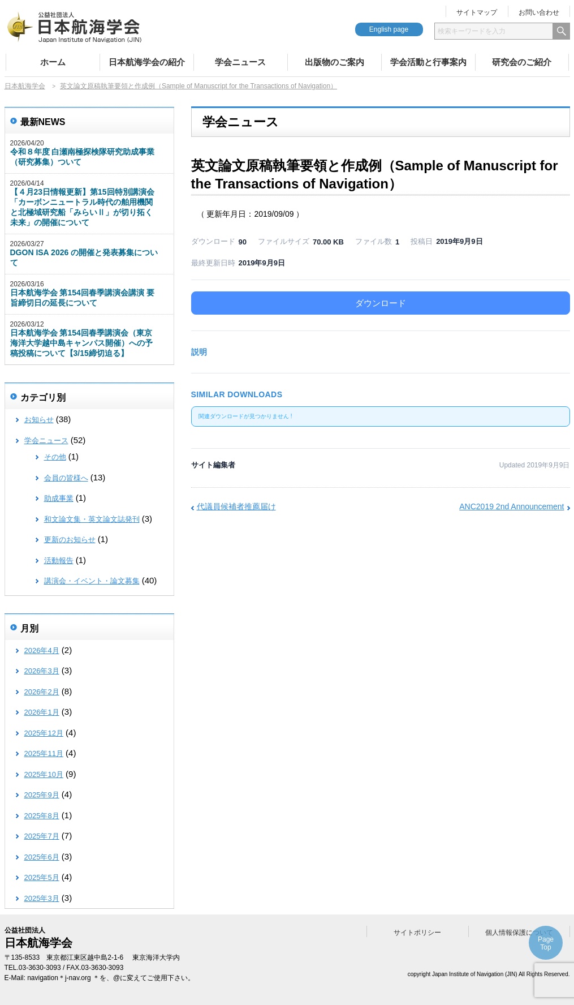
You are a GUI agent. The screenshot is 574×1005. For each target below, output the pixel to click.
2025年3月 (41, 898)
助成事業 (59, 498)
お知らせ (39, 419)
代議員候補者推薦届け (236, 506)
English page (388, 29)
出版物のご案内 (334, 62)
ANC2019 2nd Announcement (511, 506)
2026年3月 (41, 671)
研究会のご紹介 (521, 62)
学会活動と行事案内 (428, 62)
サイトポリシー (417, 933)
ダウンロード (380, 303)
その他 (55, 457)
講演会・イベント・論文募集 (92, 581)
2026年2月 (41, 692)
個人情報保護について (519, 933)
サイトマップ (476, 12)
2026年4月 (41, 650)
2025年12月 (43, 733)
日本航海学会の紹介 (147, 62)
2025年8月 (41, 815)
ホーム (53, 62)
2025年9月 (41, 795)
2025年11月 (43, 753)
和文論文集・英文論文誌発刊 (92, 519)
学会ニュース (240, 62)
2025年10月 (43, 774)
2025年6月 (41, 857)
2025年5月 (41, 877)
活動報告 (59, 560)
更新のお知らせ (70, 539)
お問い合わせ (539, 12)
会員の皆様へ (66, 478)
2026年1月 (41, 712)
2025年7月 (41, 836)
